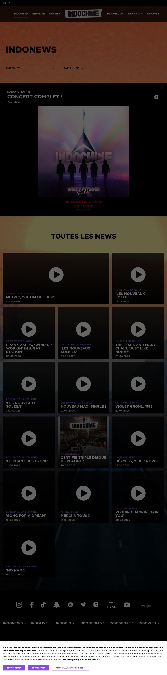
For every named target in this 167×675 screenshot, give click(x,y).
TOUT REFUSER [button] (38, 668)
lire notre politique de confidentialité (81, 660)
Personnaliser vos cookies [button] (69, 668)
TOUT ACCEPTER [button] (14, 668)
